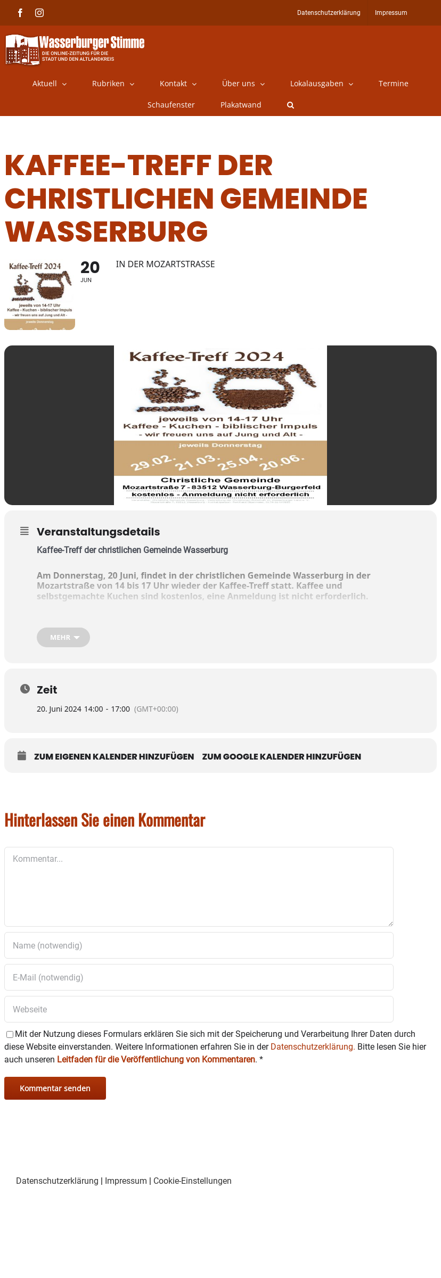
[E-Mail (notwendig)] (199, 980)
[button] (290, 105)
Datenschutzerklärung (57, 1184)
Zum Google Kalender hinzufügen (282, 760)
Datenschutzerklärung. (313, 1050)
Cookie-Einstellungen (192, 1184)
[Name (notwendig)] (199, 948)
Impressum (126, 1184)
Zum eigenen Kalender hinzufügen (114, 760)
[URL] (199, 1012)
